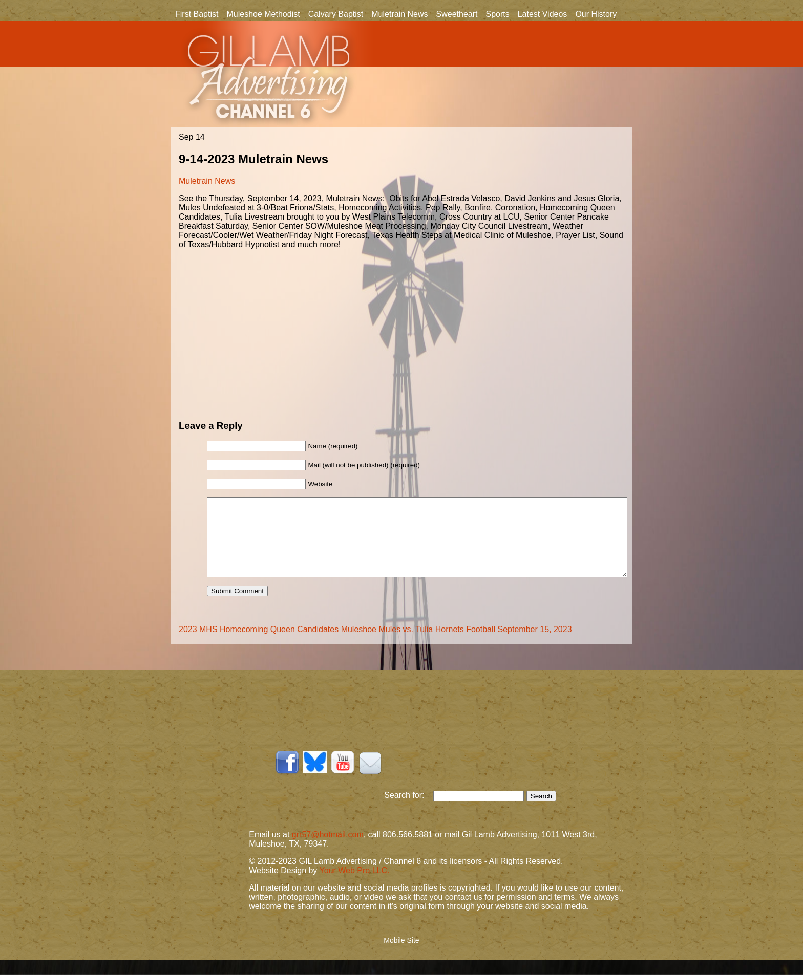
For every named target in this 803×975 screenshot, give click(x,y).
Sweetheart (457, 14)
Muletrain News (399, 14)
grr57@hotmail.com (328, 850)
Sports (497, 14)
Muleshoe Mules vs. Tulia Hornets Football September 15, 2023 (456, 644)
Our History (596, 15)
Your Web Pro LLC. (355, 885)
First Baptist (196, 14)
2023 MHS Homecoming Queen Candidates (259, 644)
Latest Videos (542, 14)
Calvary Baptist (336, 14)
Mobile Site (401, 955)
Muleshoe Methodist (263, 14)
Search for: (408, 810)
